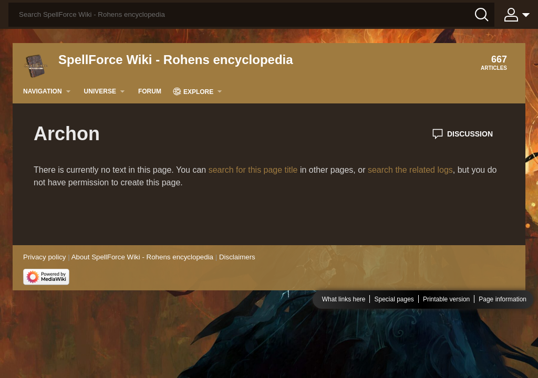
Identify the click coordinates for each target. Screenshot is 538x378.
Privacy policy (44, 257)
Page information (502, 299)
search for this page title (253, 169)
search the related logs (410, 169)
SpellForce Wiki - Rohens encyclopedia (175, 59)
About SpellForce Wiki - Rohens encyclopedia (142, 257)
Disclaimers (237, 257)
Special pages (393, 299)
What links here (344, 299)
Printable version (446, 299)
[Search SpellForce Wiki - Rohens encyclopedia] (251, 15)
